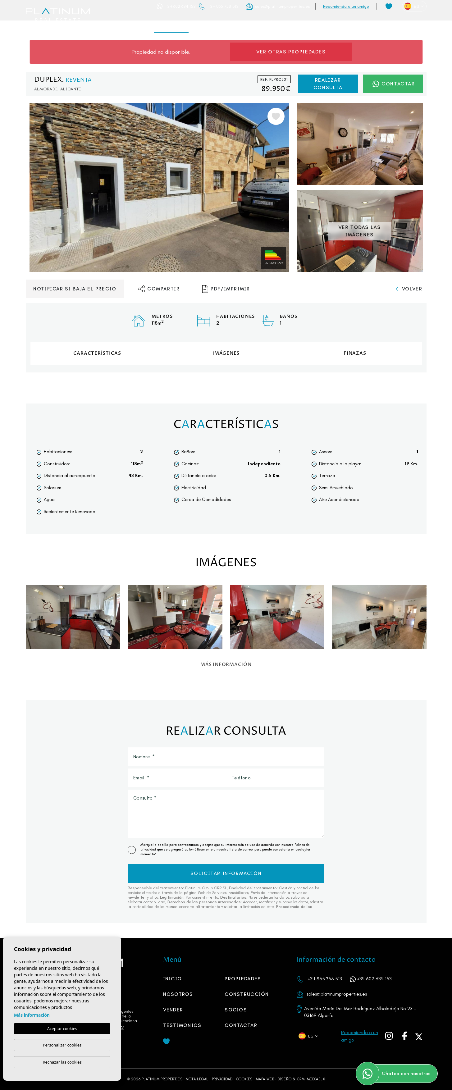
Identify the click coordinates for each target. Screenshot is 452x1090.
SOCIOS (325, 22)
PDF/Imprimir (226, 289)
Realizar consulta (328, 83)
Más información (32, 1015)
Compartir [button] (159, 288)
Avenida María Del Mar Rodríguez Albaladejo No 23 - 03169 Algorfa (360, 1012)
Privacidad (222, 1079)
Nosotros (211, 22)
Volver (409, 289)
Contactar (406, 22)
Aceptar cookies (62, 1028)
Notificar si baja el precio (74, 289)
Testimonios (363, 22)
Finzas (355, 353)
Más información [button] (225, 664)
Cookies (244, 1079)
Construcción (256, 22)
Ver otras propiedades (291, 52)
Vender (296, 22)
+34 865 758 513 (223, 6)
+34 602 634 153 (180, 6)
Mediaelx (316, 1079)
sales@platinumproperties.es (282, 6)
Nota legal (197, 1079)
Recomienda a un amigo (346, 6)
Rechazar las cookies (62, 1062)
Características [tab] (97, 353)
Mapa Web (265, 1079)
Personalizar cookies (62, 1045)
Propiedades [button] (171, 22)
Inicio (136, 22)
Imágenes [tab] (226, 353)
